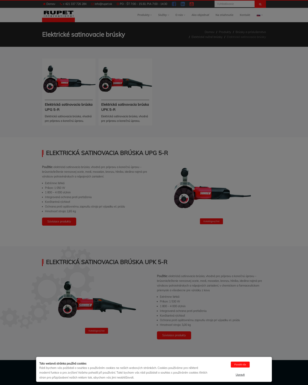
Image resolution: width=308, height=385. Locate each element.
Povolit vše (240, 364)
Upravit (240, 375)
